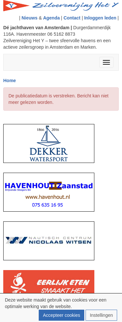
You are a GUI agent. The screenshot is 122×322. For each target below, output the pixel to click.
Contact (71, 17)
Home (9, 80)
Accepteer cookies (61, 315)
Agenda (51, 17)
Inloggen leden (100, 17)
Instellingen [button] (101, 315)
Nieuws (29, 17)
